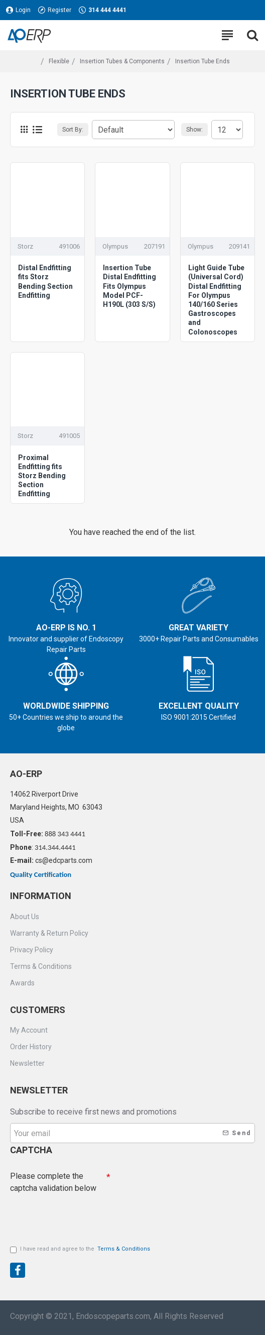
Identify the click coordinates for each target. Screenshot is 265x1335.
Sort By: (72, 129)
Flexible (59, 61)
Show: (194, 129)
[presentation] (80, 1215)
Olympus (115, 246)
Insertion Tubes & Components (122, 61)
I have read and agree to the (81, 1249)
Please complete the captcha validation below (53, 1182)
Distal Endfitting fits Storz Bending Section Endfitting (45, 281)
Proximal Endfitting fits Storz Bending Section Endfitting (42, 476)
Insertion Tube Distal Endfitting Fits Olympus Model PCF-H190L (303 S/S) (129, 286)
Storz (25, 246)
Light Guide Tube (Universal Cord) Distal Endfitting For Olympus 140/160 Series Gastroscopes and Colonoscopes (216, 300)
